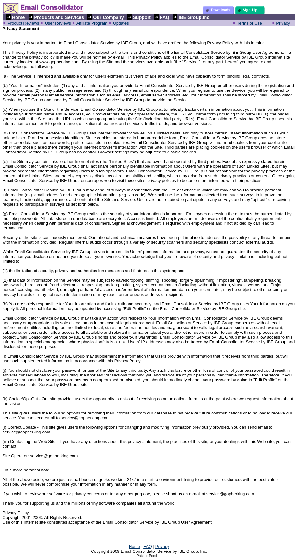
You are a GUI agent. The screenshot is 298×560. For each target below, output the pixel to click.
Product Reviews (23, 23)
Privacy (283, 23)
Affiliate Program (91, 23)
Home (134, 546)
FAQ (147, 546)
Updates (121, 23)
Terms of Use (249, 23)
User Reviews (58, 23)
